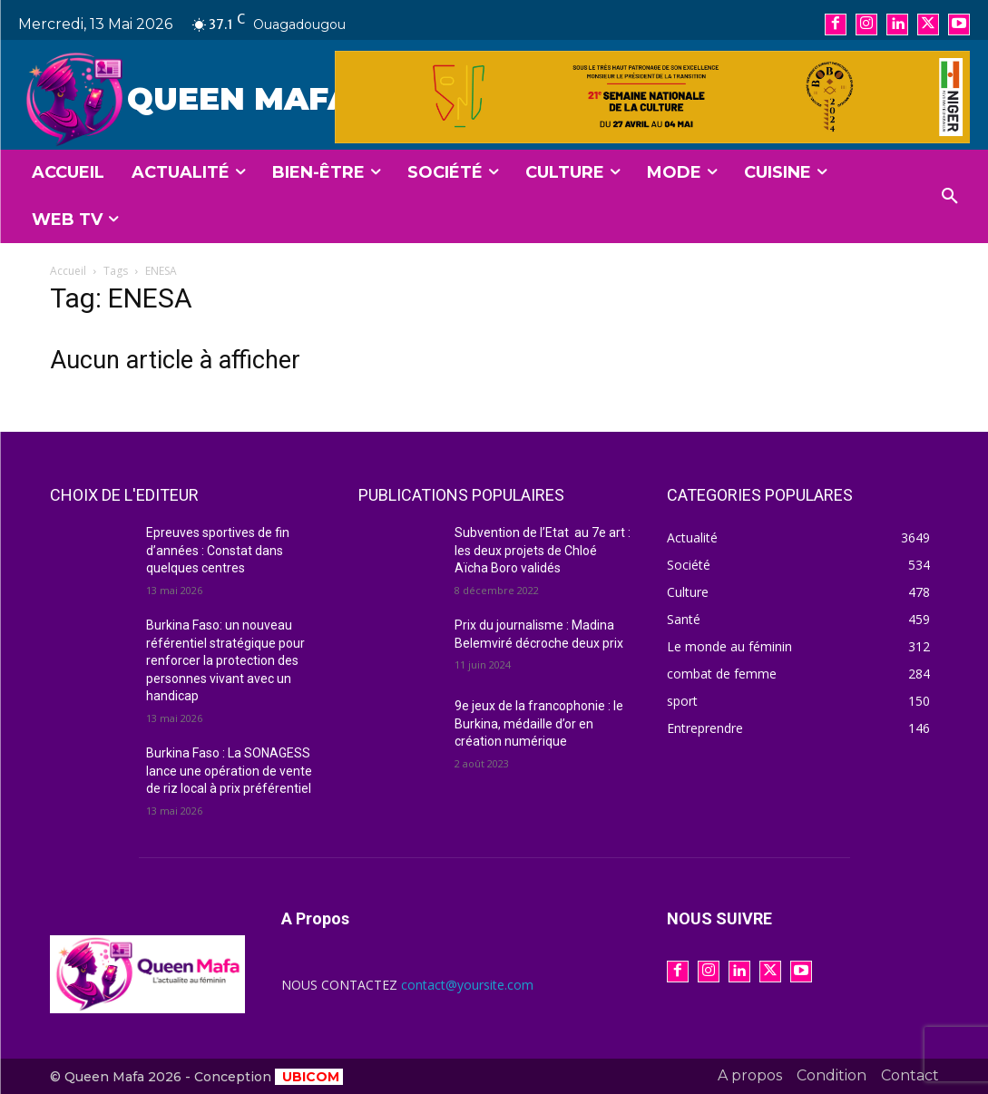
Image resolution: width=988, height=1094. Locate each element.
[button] (950, 197)
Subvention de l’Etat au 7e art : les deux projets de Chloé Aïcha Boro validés (543, 550)
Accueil (68, 270)
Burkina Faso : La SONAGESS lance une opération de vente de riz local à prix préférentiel (229, 771)
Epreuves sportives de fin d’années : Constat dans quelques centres (217, 550)
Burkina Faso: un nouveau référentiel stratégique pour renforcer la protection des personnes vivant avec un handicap (225, 660)
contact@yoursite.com (467, 984)
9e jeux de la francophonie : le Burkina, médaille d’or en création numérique (539, 723)
